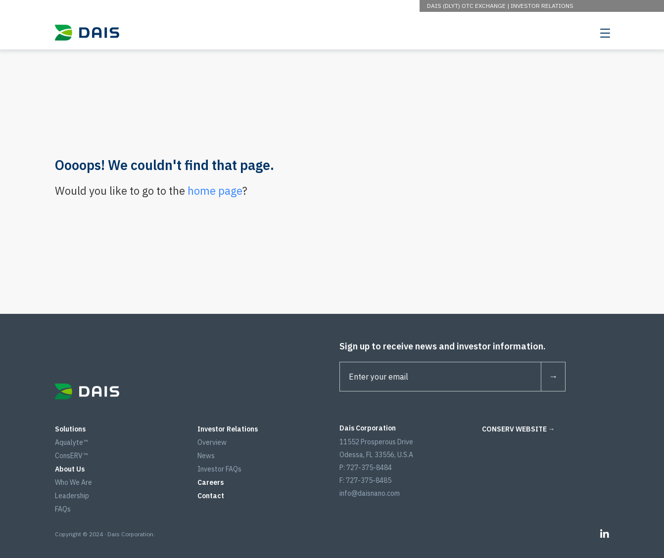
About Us (70, 469)
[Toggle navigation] (605, 32)
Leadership (72, 495)
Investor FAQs (219, 469)
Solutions (70, 429)
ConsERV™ (71, 455)
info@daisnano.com (369, 493)
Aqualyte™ (71, 442)
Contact (210, 495)
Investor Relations (542, 5)
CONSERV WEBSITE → (518, 429)
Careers (210, 482)
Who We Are (73, 482)
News (206, 455)
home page (215, 190)
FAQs (63, 509)
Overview (212, 442)
